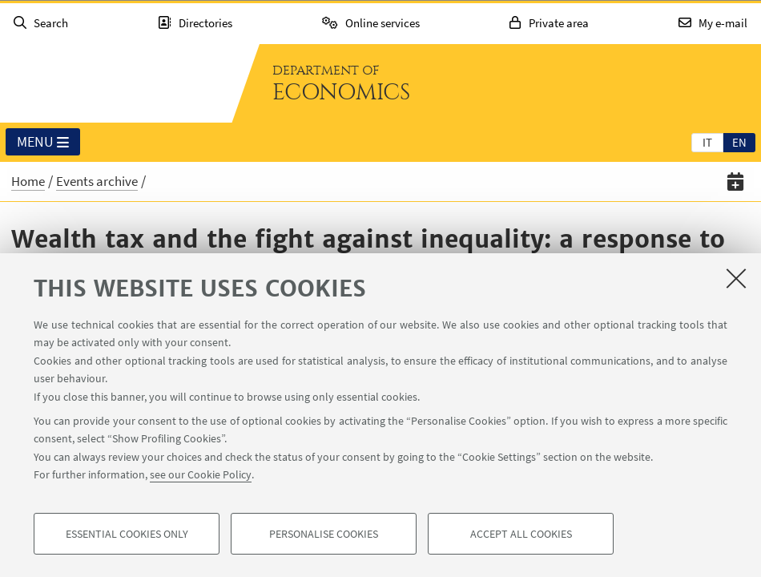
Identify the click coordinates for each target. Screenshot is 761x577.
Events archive (97, 181)
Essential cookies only (127, 534)
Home (28, 181)
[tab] (707, 142)
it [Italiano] (707, 142)
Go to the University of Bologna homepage (115, 83)
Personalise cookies (323, 534)
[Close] (736, 278)
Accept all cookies (521, 534)
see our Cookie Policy (201, 474)
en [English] (739, 142)
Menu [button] (43, 142)
